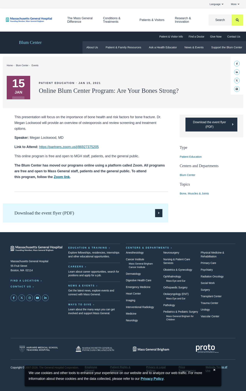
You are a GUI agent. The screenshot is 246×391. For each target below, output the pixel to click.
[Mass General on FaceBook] (14, 298)
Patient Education (191, 156)
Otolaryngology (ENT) (176, 294)
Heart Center (133, 293)
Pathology (169, 305)
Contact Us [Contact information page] (21, 286)
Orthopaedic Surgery (175, 287)
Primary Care (208, 263)
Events (35, 65)
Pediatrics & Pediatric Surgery (180, 311)
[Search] (226, 20)
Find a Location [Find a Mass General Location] (25, 280)
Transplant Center (211, 296)
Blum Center (30, 42)
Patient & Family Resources (123, 47)
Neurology (132, 320)
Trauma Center (209, 303)
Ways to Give (80, 304)
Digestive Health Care (138, 280)
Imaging (130, 300)
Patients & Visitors (152, 20)
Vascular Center (210, 316)
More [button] (235, 4)
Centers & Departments (147, 247)
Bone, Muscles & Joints (194, 193)
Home (10, 65)
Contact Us (233, 36)
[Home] (31, 19)
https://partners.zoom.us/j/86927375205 (69, 147)
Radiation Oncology (212, 276)
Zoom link (62, 177)
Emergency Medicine (138, 287)
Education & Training (87, 247)
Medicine (131, 313)
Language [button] (216, 4)
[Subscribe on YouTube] (37, 298)
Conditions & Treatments (112, 20)
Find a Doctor (196, 36)
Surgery (205, 289)
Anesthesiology (135, 252)
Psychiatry (207, 269)
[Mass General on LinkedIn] (45, 298)
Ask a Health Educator (163, 47)
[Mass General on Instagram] (29, 298)
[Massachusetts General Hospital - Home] (36, 248)
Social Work (207, 283)
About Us (92, 47)
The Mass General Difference (80, 20)
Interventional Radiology (140, 307)
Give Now (215, 36)
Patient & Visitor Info (171, 36)
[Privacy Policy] (152, 379)
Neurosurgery (171, 252)
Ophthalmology (172, 276)
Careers (76, 266)
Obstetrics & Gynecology (177, 269)
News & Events (194, 47)
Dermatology (133, 273)
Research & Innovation (183, 20)
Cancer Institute (135, 259)
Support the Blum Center (226, 47)
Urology (205, 309)
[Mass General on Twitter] (21, 298)
